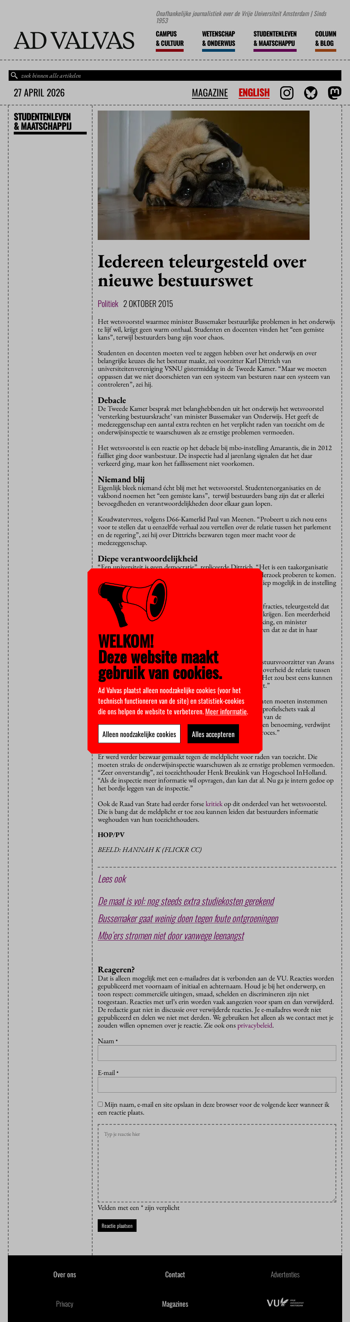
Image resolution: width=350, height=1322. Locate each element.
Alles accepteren (213, 734)
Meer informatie (226, 711)
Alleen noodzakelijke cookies (139, 734)
